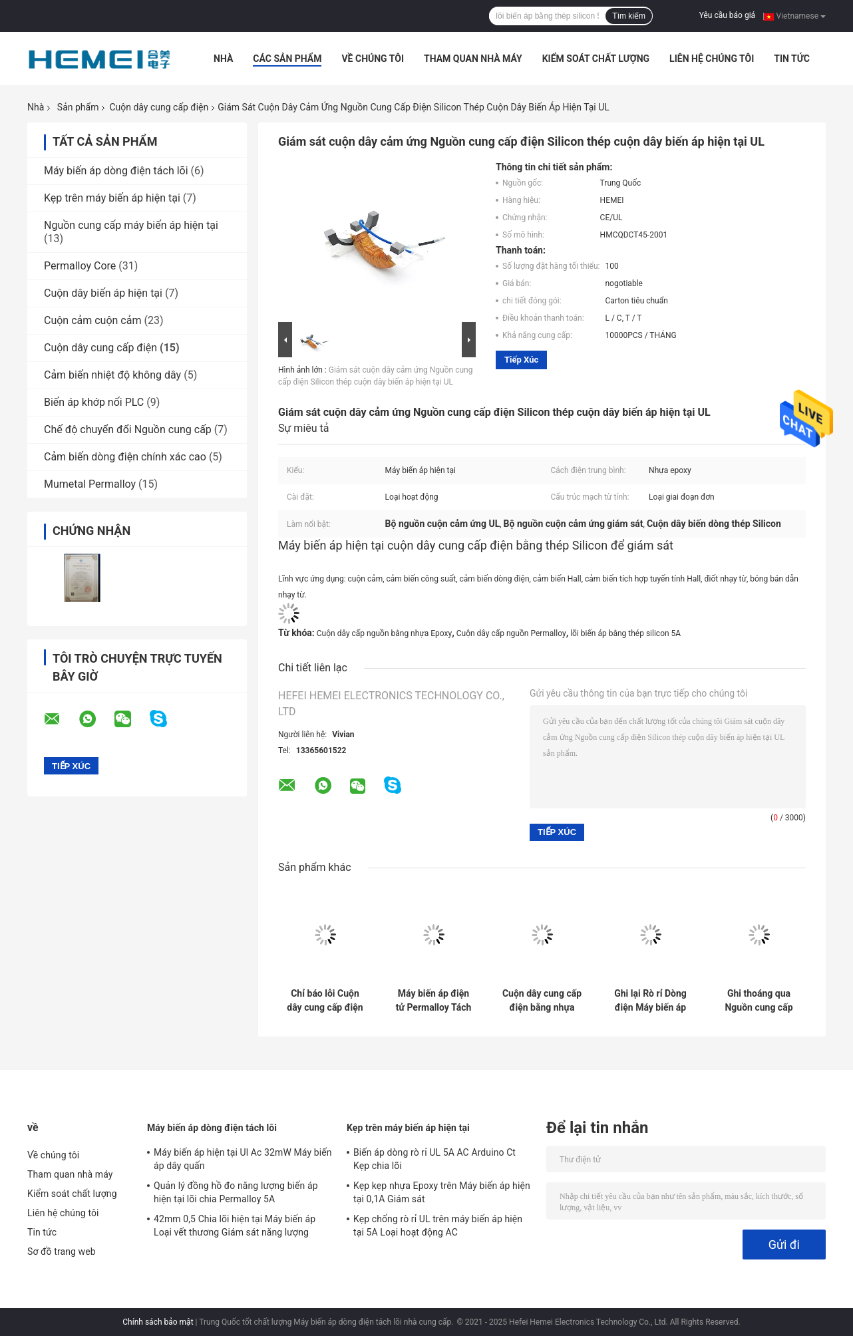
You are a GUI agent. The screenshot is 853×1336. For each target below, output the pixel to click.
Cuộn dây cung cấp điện (158, 107)
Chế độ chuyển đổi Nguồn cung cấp (128, 429)
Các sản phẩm (287, 58)
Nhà (223, 58)
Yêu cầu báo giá (727, 15)
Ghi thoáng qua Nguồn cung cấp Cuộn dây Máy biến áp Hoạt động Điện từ (758, 1000)
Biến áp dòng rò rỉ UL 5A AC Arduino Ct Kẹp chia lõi (434, 1159)
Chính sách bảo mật (157, 1322)
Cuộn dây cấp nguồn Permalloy (511, 633)
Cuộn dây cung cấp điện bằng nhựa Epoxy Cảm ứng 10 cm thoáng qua (542, 1000)
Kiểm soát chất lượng (595, 58)
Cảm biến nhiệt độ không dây (112, 375)
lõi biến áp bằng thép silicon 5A (625, 633)
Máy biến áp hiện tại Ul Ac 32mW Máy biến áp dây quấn (243, 1159)
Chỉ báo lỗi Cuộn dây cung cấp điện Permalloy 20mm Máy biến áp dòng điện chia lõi (325, 1000)
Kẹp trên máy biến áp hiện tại (112, 198)
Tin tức (792, 58)
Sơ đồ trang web (61, 1251)
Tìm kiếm (628, 16)
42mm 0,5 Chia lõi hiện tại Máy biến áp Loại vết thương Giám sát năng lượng (234, 1226)
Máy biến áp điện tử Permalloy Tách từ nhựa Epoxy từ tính (434, 1000)
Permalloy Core (80, 265)
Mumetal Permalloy (90, 484)
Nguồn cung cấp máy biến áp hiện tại (131, 225)
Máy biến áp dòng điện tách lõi (116, 170)
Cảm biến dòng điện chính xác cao (125, 456)
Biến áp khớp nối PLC (94, 402)
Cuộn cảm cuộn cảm (92, 320)
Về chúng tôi (372, 58)
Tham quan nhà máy (473, 58)
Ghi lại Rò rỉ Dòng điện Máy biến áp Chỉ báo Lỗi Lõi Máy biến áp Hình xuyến (650, 1000)
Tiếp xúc (521, 360)
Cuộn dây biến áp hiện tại (103, 293)
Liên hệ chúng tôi (711, 58)
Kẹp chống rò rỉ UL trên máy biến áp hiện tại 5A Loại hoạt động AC (437, 1226)
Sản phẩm (78, 107)
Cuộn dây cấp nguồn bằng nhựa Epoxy (384, 633)
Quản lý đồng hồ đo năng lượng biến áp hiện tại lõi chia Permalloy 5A (236, 1192)
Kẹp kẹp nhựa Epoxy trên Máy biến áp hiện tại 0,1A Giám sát (441, 1192)
